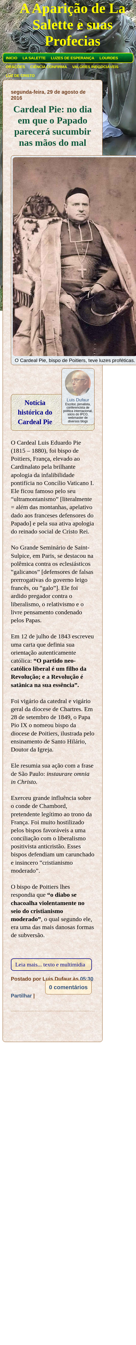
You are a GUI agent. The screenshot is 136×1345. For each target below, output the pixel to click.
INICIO (11, 58)
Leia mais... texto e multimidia (50, 964)
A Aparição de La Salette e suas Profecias (73, 24)
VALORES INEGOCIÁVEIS (95, 66)
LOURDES (108, 58)
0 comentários (68, 987)
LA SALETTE (34, 58)
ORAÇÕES (15, 66)
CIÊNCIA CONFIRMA (48, 66)
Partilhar (21, 996)
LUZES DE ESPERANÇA (72, 58)
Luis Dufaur (78, 399)
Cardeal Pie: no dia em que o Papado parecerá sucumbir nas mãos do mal (52, 126)
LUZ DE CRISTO (20, 75)
